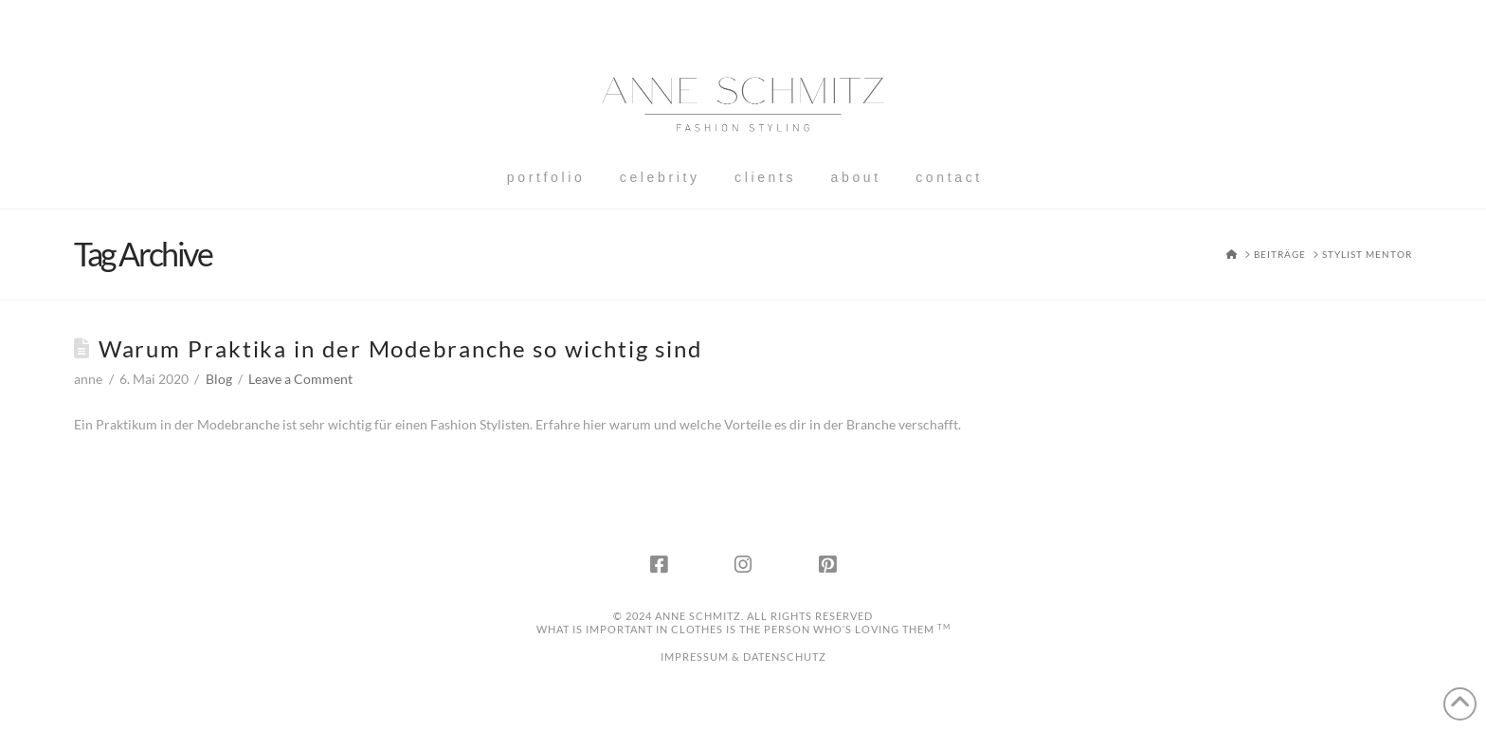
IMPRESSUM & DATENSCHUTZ (743, 656)
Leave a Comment (300, 379)
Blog (219, 379)
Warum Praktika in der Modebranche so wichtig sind (400, 349)
